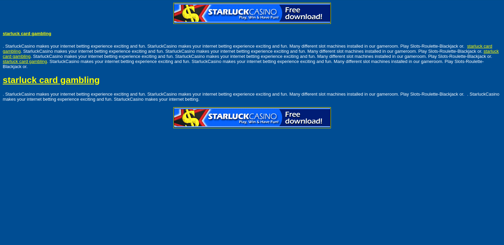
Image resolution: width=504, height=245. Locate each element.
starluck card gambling (27, 33)
